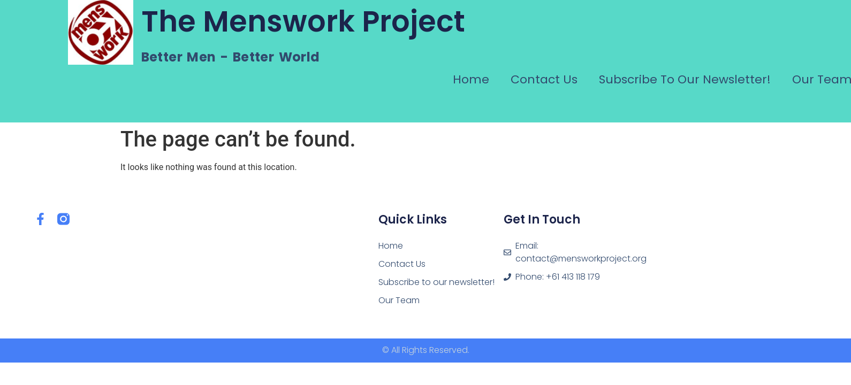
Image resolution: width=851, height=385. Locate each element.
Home (471, 79)
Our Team (399, 300)
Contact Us (544, 79)
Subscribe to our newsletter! (685, 79)
